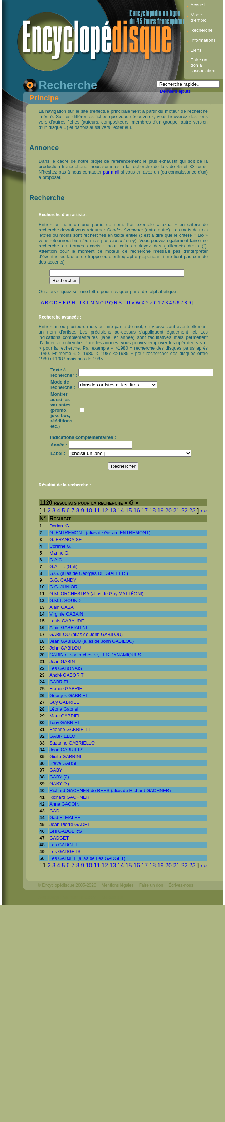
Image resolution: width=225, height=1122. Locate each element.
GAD (54, 810)
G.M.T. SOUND (64, 600)
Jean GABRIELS (66, 749)
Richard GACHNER (69, 797)
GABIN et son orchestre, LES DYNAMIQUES (95, 654)
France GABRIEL (67, 688)
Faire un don (151, 885)
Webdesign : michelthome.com (67, 897)
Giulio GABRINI (65, 756)
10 (89, 510)
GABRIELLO (62, 736)
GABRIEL (59, 682)
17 (144, 510)
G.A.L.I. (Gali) (63, 566)
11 (97, 510)
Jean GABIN (62, 661)
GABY (55, 770)
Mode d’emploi (199, 17)
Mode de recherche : (62, 384)
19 (160, 510)
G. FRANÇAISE (65, 539)
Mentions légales (118, 885)
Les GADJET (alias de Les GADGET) (87, 858)
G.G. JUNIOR (63, 587)
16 (136, 510)
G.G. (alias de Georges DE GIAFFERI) (88, 573)
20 (168, 510)
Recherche (202, 30)
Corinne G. (60, 546)
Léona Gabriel (63, 709)
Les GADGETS (64, 851)
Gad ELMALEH (65, 817)
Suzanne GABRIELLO (72, 743)
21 (176, 510)
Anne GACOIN (64, 804)
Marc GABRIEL (64, 715)
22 (184, 510)
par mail (111, 172)
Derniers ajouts (175, 91)
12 (105, 510)
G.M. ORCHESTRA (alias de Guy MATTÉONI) (96, 593)
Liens (196, 50)
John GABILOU (65, 648)
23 (192, 510)
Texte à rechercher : (63, 372)
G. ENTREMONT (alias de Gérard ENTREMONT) (99, 532)
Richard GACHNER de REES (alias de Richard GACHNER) (110, 790)
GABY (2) (59, 777)
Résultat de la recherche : (65, 484)
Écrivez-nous (180, 885)
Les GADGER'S (65, 831)
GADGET (59, 838)
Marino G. (59, 553)
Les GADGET (63, 844)
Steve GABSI (62, 763)
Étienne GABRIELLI (69, 729)
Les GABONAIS (65, 668)
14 (121, 510)
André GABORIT (66, 675)
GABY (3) (59, 783)
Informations (203, 40)
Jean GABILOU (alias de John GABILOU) (91, 641)
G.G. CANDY (62, 580)
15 (129, 510)
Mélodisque (112, 897)
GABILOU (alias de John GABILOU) (86, 634)
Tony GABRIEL (64, 722)
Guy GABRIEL (64, 702)
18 (153, 510)
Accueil (198, 4)
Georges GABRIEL (68, 695)
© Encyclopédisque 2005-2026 (67, 885)
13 (112, 510)
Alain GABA (61, 607)
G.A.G (55, 559)
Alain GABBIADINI (68, 627)
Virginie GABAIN (66, 614)
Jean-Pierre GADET (69, 824)
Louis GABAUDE (66, 620)
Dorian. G (59, 526)
